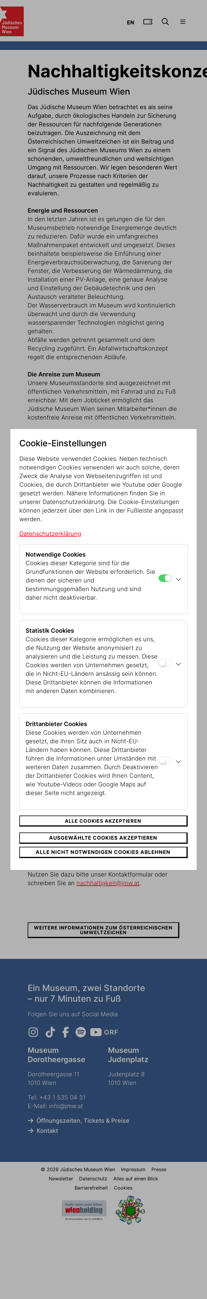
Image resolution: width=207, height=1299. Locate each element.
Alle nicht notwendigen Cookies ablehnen (103, 852)
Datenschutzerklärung (50, 533)
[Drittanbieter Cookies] (165, 760)
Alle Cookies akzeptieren (103, 821)
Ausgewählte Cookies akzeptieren (103, 838)
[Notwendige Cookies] (165, 578)
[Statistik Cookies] (165, 663)
